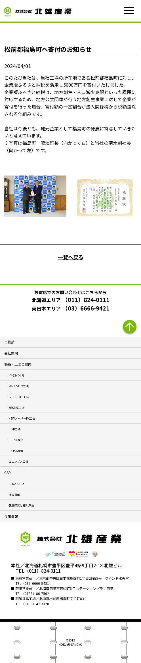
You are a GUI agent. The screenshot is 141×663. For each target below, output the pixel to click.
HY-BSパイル (16, 375)
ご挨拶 (9, 341)
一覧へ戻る (70, 257)
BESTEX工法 (16, 407)
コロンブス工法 (18, 461)
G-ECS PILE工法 (19, 397)
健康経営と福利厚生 (21, 505)
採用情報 (11, 516)
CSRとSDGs (16, 484)
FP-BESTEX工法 (19, 386)
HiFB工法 (14, 429)
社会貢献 (14, 494)
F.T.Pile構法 (16, 440)
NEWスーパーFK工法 (22, 418)
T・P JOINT (16, 451)
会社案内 (11, 352)
